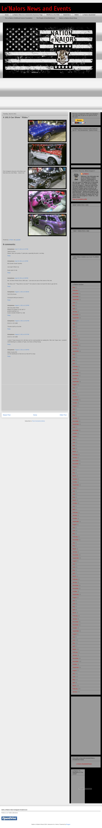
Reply (8, 255)
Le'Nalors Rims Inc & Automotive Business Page (27, 15)
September (76, 299)
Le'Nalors (86, 174)
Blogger (68, 824)
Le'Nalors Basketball (89, 15)
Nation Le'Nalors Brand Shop (68, 18)
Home (7, 15)
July (74, 324)
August (75, 320)
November (76, 296)
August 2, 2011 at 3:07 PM (22, 334)
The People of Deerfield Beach (45, 18)
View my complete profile (80, 199)
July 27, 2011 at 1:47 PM (21, 249)
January (75, 311)
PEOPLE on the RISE (52, 15)
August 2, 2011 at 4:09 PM (22, 349)
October (75, 348)
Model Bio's (67, 15)
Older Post (63, 415)
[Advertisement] (35, 397)
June (74, 302)
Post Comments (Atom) (38, 421)
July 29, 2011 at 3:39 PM (21, 278)
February (75, 290)
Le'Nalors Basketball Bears (84, 764)
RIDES (77, 15)
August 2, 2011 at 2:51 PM (22, 320)
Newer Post (6, 415)
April (74, 308)
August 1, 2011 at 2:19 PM (22, 305)
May (74, 287)
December (76, 293)
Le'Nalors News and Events (36, 8)
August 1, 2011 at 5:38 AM (22, 291)
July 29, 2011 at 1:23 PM (21, 261)
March (74, 336)
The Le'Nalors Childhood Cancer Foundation (18, 18)
